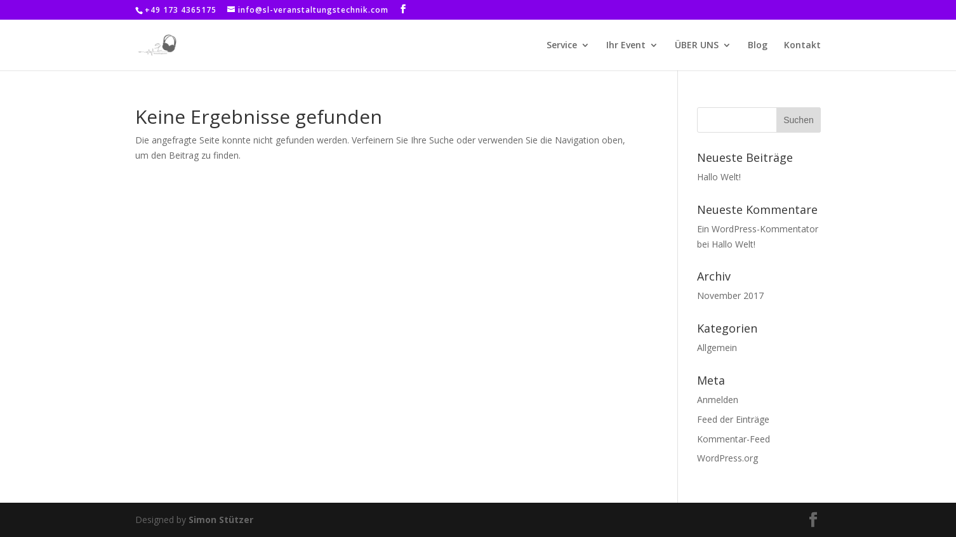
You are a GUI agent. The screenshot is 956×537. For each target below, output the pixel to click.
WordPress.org (727, 458)
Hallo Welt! (719, 177)
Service (562, 46)
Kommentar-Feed (733, 439)
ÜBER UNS (697, 46)
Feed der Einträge (733, 419)
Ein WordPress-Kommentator (757, 229)
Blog (757, 46)
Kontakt (802, 46)
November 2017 (730, 295)
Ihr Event (626, 46)
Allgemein (717, 347)
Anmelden (717, 400)
